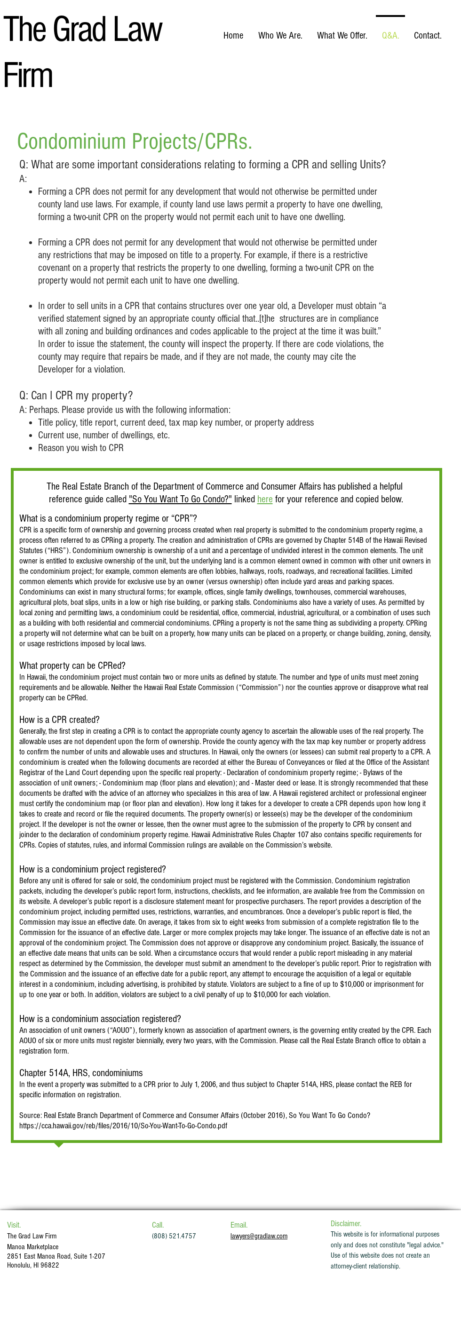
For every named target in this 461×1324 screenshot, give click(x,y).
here (265, 499)
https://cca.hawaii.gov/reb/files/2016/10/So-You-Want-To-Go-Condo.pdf (123, 1126)
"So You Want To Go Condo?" (180, 499)
